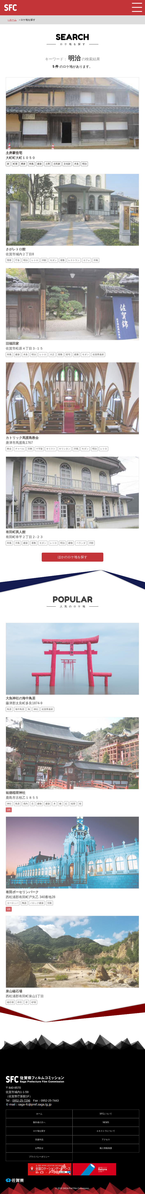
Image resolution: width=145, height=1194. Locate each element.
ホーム (39, 1114)
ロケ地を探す (39, 1131)
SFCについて (106, 1114)
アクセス (106, 1139)
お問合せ (39, 1148)
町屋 (15, 164)
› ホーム (12, 19)
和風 (31, 164)
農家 (23, 164)
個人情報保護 (106, 1148)
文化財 (67, 164)
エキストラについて (106, 1131)
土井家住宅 (14, 153)
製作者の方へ (39, 1122)
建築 (39, 164)
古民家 (56, 164)
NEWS (106, 1122)
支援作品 (39, 1139)
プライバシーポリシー (39, 1157)
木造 (76, 164)
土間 (47, 164)
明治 (84, 164)
